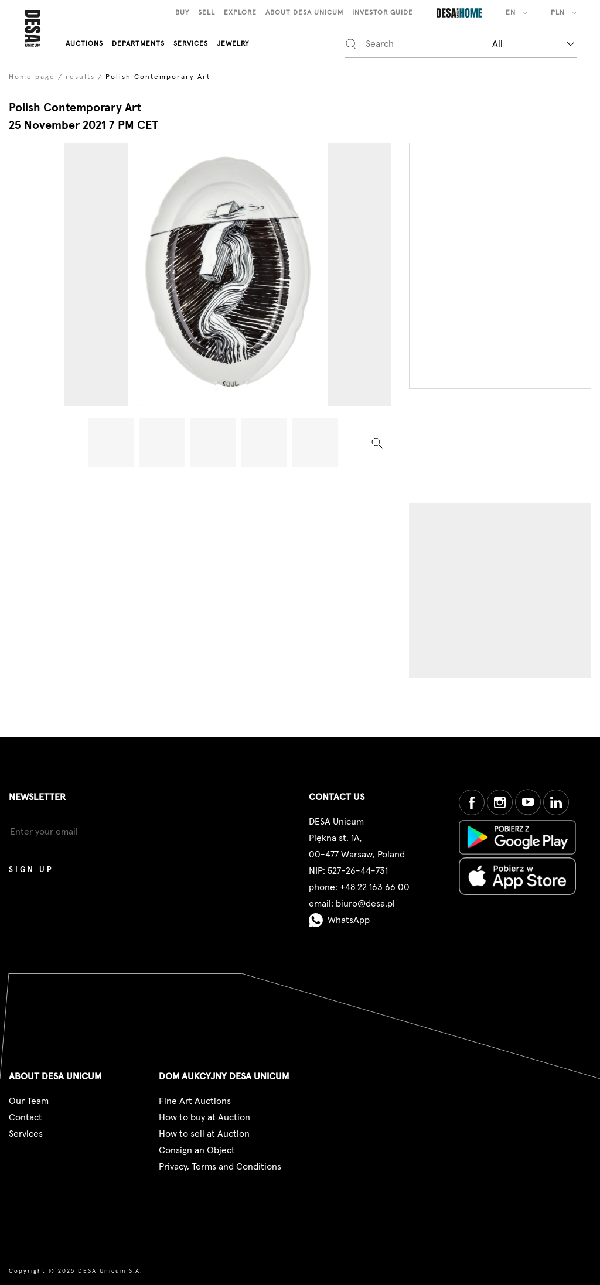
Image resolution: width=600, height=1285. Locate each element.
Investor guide (382, 12)
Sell (206, 12)
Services (190, 43)
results (80, 77)
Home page (32, 77)
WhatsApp (339, 920)
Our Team (29, 1101)
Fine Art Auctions (195, 1101)
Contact (25, 1117)
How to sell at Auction (204, 1134)
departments (138, 43)
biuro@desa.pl (365, 903)
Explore (240, 12)
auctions (84, 43)
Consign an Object (197, 1150)
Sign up (31, 870)
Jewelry (233, 43)
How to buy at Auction (204, 1117)
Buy (182, 12)
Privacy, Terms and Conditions (220, 1166)
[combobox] (533, 43)
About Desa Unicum (304, 12)
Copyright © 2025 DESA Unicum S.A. (75, 1271)
